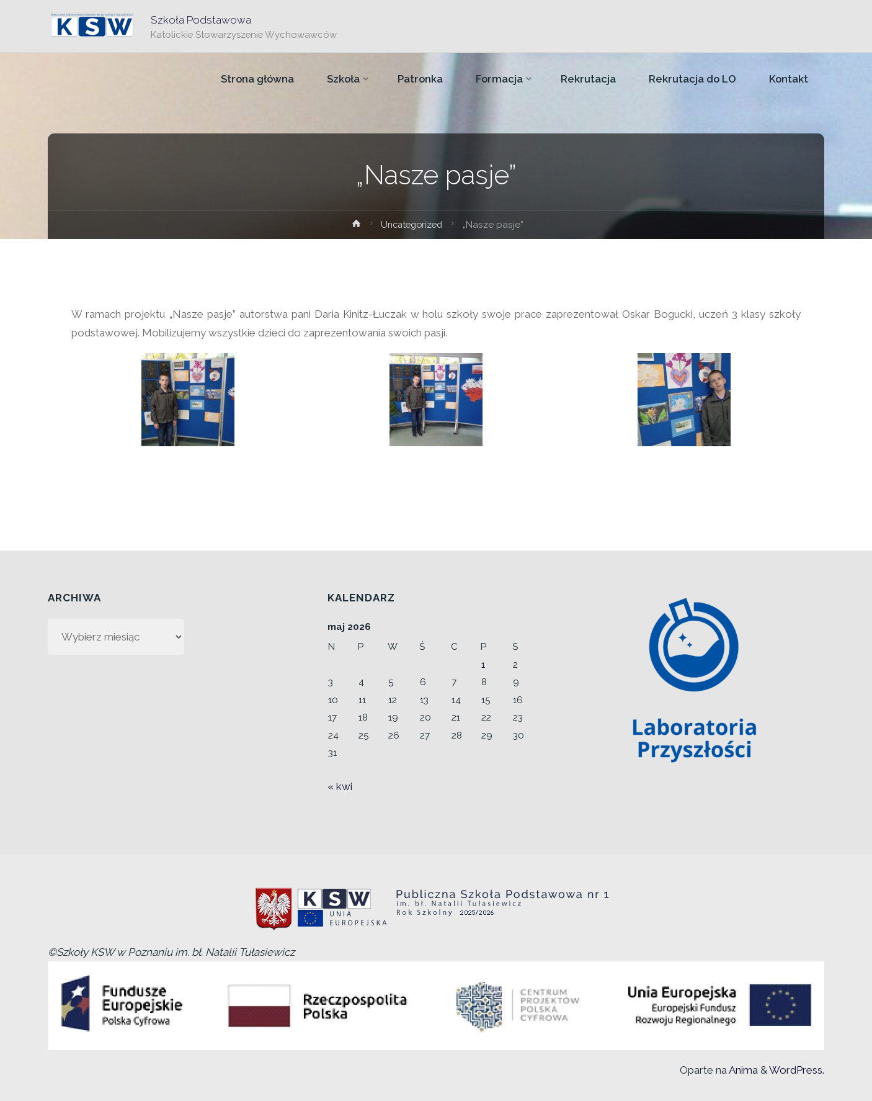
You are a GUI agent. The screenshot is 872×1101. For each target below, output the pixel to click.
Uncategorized (411, 224)
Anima (742, 1070)
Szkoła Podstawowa (201, 19)
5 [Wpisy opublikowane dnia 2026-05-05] (391, 682)
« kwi (339, 786)
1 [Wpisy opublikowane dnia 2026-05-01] (483, 664)
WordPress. (796, 1070)
